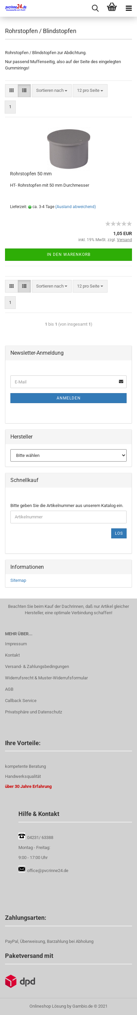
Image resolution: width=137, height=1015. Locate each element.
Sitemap (18, 580)
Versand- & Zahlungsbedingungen (37, 666)
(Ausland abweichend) (75, 206)
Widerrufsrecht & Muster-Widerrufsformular (46, 677)
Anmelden (69, 398)
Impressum (16, 643)
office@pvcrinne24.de (47, 870)
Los (119, 533)
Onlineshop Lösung (47, 1006)
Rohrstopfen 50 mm (31, 173)
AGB (9, 689)
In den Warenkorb (68, 254)
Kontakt (12, 655)
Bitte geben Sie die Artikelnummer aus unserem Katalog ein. (66, 505)
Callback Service (21, 700)
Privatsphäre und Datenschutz (33, 711)
